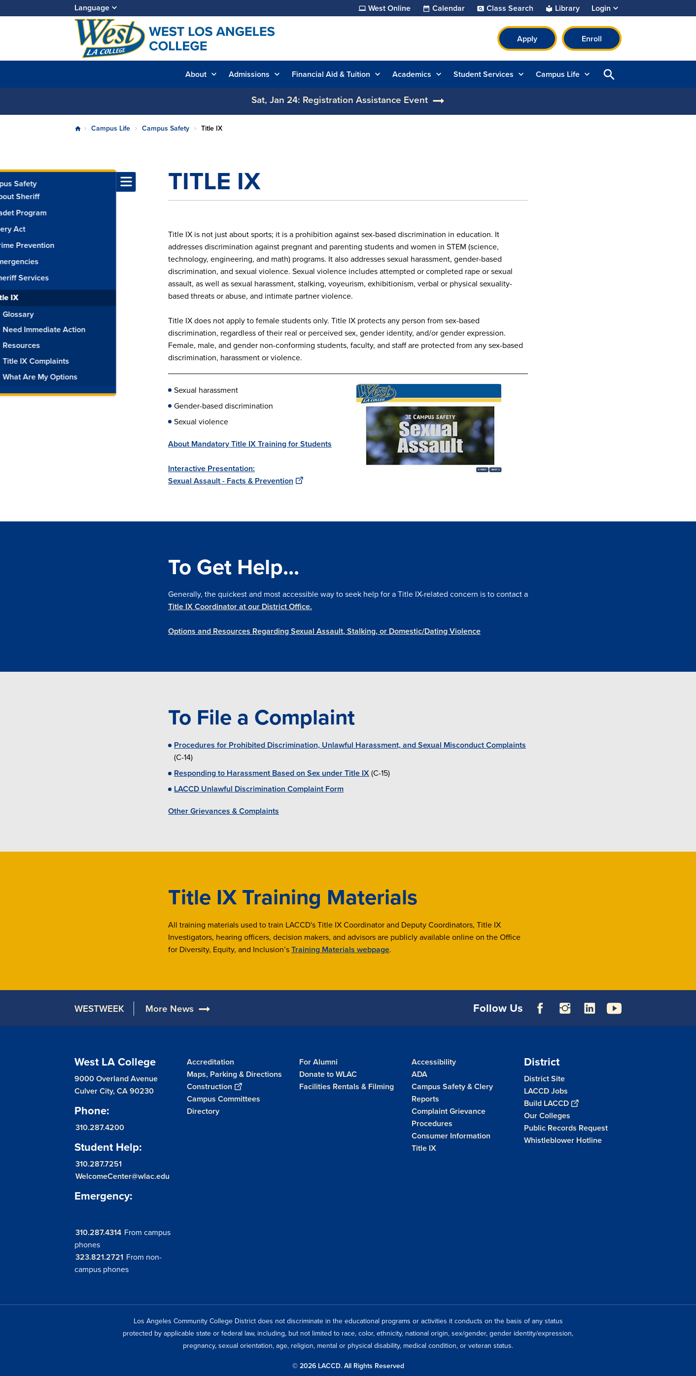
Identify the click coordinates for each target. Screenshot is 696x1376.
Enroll (592, 38)
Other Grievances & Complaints (223, 811)
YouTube (614, 1008)
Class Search (510, 8)
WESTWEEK (99, 1008)
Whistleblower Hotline (563, 1139)
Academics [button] (411, 74)
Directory (203, 1111)
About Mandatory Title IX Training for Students (250, 443)
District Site (544, 1078)
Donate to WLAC (328, 1074)
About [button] (196, 74)
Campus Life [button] (558, 74)
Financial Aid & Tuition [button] (331, 74)
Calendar (448, 8)
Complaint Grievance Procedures (449, 1117)
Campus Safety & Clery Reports (452, 1092)
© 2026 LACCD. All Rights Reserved (348, 1366)
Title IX (424, 1148)
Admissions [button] (249, 74)
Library (567, 8)
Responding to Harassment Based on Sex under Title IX (271, 773)
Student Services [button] (483, 74)
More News (169, 1008)
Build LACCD (551, 1102)
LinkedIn (589, 1008)
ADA (419, 1074)
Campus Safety (165, 128)
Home (77, 128)
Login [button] (601, 8)
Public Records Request (566, 1127)
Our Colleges (547, 1115)
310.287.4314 (98, 1232)
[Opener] (686, 1005)
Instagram (564, 1008)
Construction (214, 1086)
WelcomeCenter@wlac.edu (122, 1175)
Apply (527, 38)
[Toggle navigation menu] (10, 182)
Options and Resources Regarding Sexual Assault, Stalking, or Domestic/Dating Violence (324, 631)
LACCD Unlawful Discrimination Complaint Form (259, 788)
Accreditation (210, 1061)
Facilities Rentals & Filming (346, 1086)
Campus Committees (223, 1098)
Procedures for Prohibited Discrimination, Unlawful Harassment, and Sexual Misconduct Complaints (350, 745)
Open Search (609, 74)
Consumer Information (451, 1135)
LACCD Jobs (546, 1090)
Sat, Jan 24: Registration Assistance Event (339, 100)
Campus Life (110, 128)
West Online (389, 8)
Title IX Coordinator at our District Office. (240, 606)
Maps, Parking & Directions (234, 1074)
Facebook (540, 1008)
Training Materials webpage (340, 949)
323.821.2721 (99, 1256)
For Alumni (318, 1061)
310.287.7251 (98, 1163)
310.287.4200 (99, 1127)
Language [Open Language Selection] (91, 7)
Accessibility (434, 1061)
